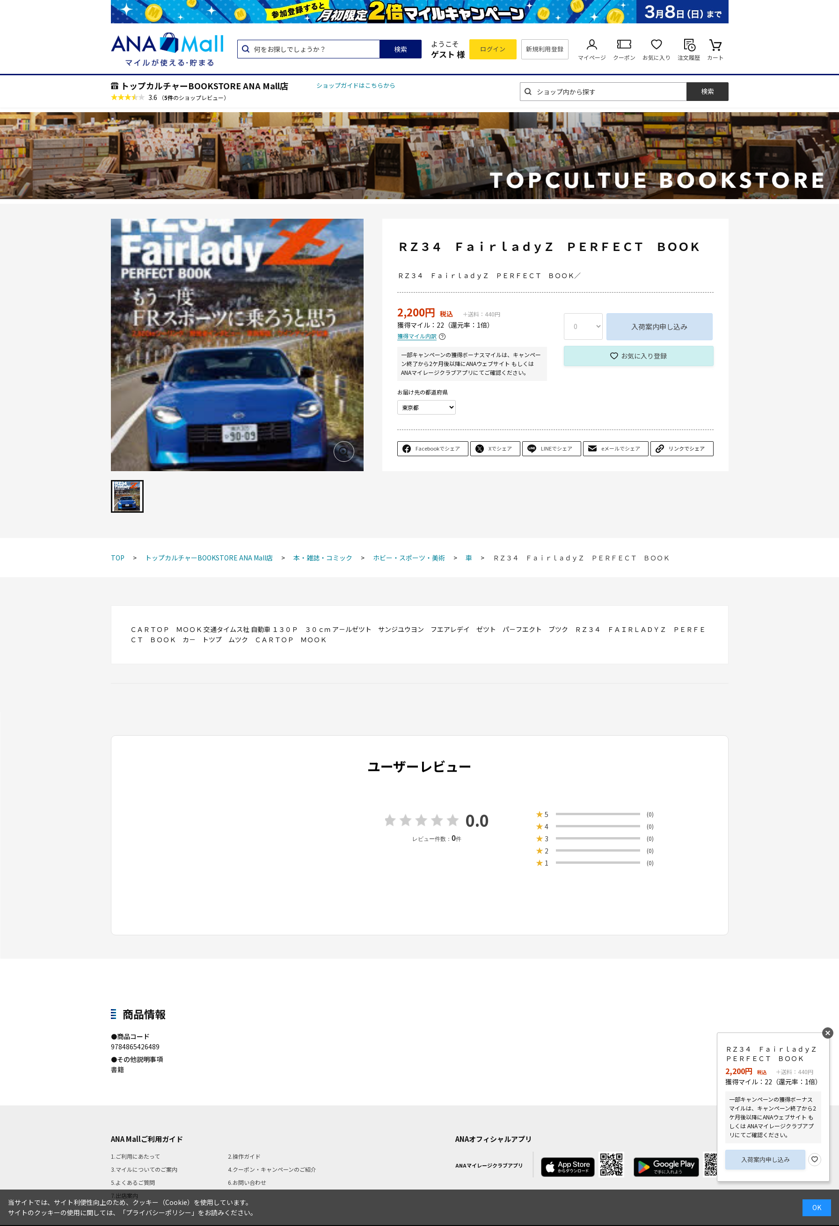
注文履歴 (689, 57)
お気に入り (656, 57)
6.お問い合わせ (247, 1182)
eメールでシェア (620, 448)
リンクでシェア (687, 448)
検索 (400, 49)
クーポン (624, 57)
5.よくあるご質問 (133, 1182)
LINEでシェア (556, 448)
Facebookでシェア (438, 448)
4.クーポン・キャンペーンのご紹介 (272, 1169)
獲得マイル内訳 (417, 336)
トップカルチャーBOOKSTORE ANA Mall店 (204, 85)
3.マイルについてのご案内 (144, 1169)
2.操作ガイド (244, 1156)
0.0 (477, 820)
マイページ (592, 57)
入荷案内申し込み (659, 326)
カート (715, 57)
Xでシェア (500, 448)
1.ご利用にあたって (135, 1156)
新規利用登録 (545, 48)
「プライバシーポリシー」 (158, 1212)
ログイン (492, 48)
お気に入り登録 (644, 355)
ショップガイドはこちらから (355, 85)
